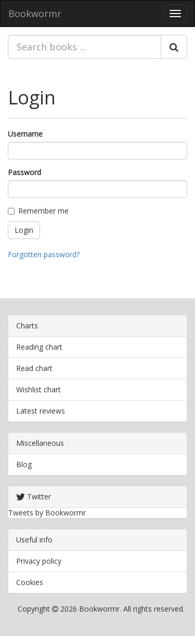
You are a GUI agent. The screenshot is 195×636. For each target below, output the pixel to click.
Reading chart (39, 347)
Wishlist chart (38, 389)
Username (25, 134)
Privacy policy (38, 561)
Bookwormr (34, 13)
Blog (24, 464)
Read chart (34, 368)
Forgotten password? (44, 254)
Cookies (29, 582)
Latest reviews (40, 411)
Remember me (38, 211)
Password (24, 172)
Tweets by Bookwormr (47, 513)
